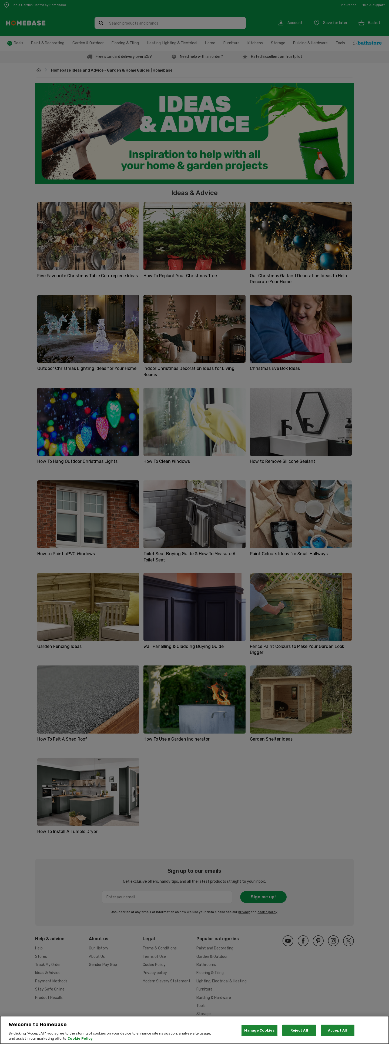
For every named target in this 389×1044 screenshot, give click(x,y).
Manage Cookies (259, 1032)
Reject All (299, 1032)
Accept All (337, 1032)
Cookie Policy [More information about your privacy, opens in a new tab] (80, 1040)
